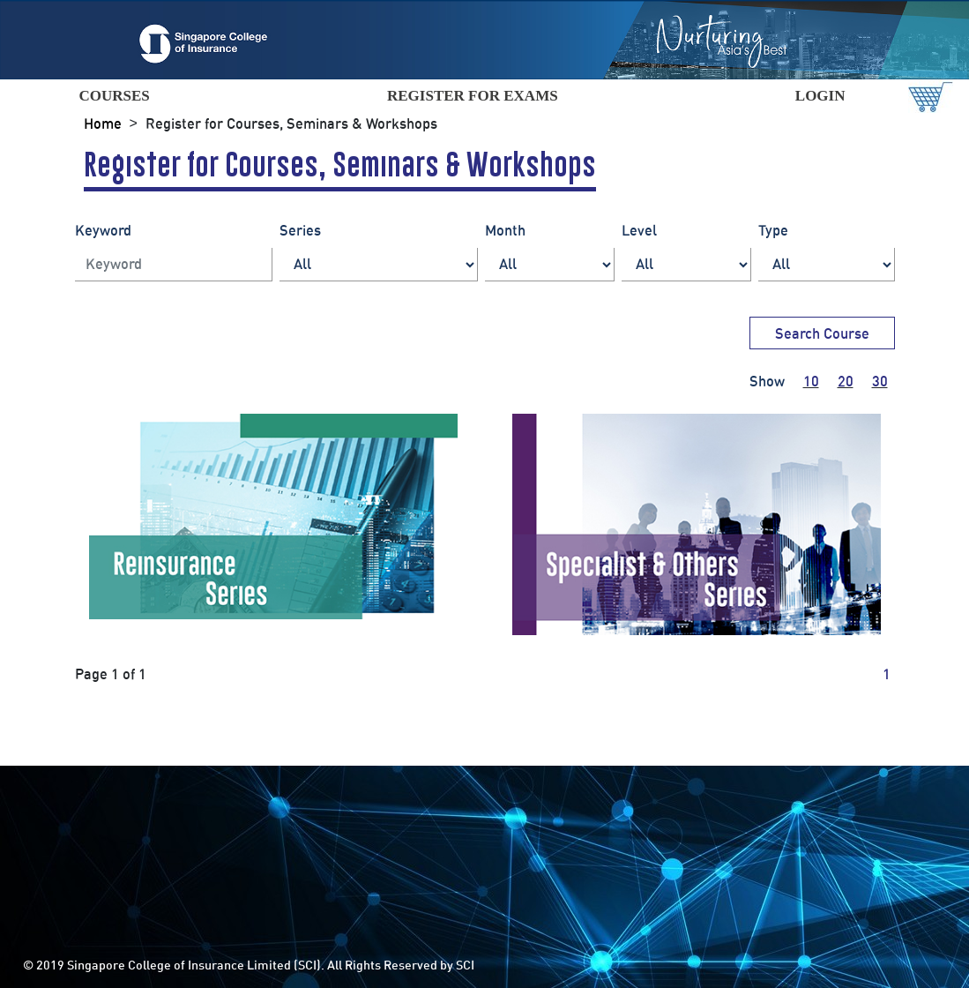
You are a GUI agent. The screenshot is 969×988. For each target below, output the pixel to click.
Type (773, 230)
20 (845, 381)
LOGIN (820, 95)
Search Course (822, 333)
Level (639, 230)
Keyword (103, 230)
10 (811, 381)
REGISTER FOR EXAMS (472, 95)
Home (103, 123)
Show (767, 381)
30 (880, 381)
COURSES (113, 95)
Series (300, 230)
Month (505, 230)
